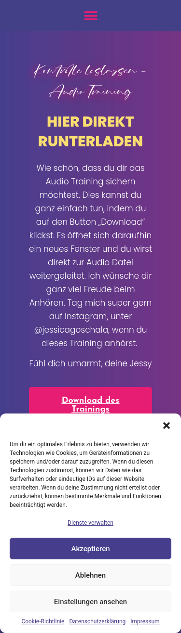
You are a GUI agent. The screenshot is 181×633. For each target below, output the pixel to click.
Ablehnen (90, 575)
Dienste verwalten (90, 522)
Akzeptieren (90, 548)
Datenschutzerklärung (97, 621)
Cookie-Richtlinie (42, 621)
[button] (166, 425)
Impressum (144, 621)
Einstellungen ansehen (90, 601)
